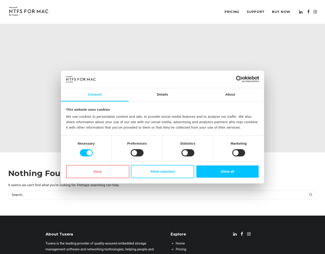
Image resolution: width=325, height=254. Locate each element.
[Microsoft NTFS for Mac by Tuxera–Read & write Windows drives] (28, 11)
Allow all (227, 171)
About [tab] (230, 94)
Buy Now (281, 12)
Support (256, 12)
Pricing (232, 12)
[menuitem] (232, 12)
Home (180, 232)
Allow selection (162, 171)
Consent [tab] (95, 94)
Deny (97, 171)
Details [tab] (162, 94)
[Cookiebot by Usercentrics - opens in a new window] (239, 79)
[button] (301, 12)
